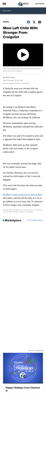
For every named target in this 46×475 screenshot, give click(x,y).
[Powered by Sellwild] (39, 350)
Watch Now (39, 4)
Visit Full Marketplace (35, 220)
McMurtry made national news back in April (22, 194)
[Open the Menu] (4, 4)
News (6, 21)
